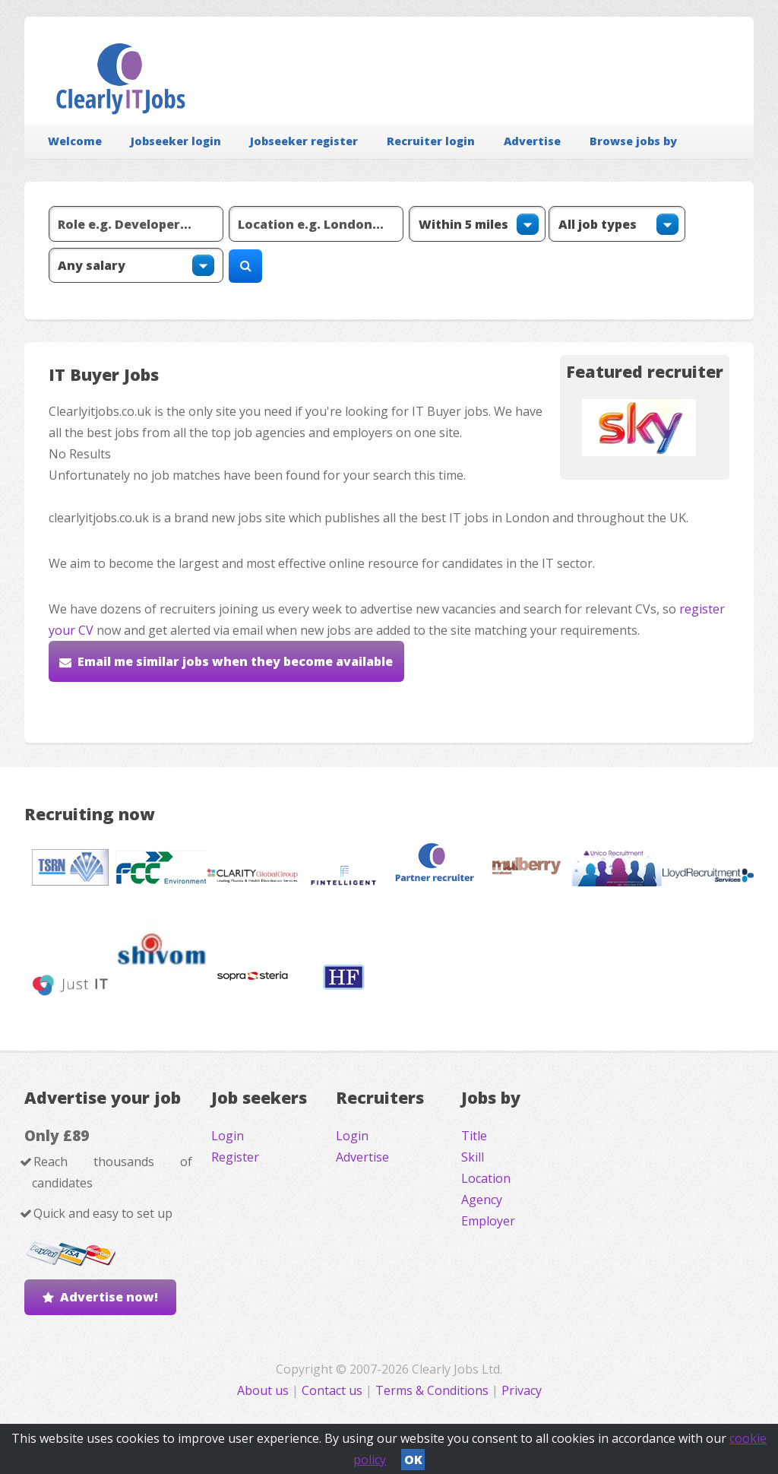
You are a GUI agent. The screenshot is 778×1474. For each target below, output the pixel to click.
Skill (472, 1157)
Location (486, 1178)
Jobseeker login (176, 141)
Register (235, 1157)
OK (413, 1459)
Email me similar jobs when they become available (235, 661)
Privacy (521, 1390)
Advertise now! (109, 1297)
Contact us (333, 1390)
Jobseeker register (304, 141)
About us (264, 1390)
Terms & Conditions (432, 1390)
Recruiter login (431, 141)
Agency (481, 1199)
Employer (488, 1220)
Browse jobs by (633, 141)
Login (227, 1135)
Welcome (75, 141)
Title (474, 1135)
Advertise (532, 141)
